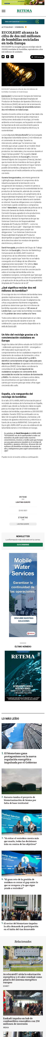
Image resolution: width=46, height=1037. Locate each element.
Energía (19, 27)
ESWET (6, 986)
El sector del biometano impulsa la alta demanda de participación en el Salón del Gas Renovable (21, 926)
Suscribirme (23, 545)
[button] (3, 56)
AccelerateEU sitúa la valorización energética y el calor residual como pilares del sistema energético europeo (22, 978)
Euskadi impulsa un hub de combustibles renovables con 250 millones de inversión (21, 1021)
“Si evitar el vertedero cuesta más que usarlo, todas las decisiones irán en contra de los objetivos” (21, 841)
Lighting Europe (23, 502)
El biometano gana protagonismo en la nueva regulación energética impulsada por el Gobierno (20, 758)
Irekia (6, 1027)
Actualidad (7, 27)
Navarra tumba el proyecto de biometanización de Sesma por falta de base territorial (20, 800)
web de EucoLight (9, 326)
